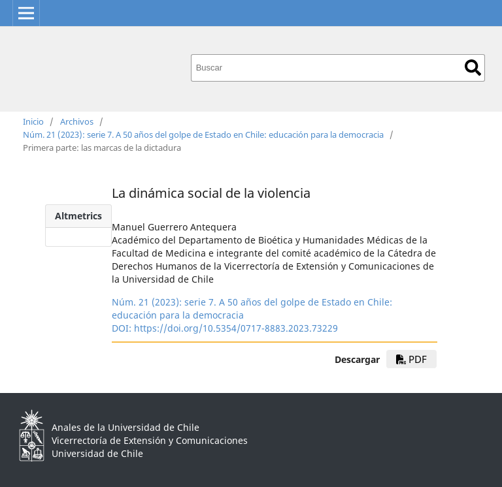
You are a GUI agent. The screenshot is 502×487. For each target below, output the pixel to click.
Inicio (33, 121)
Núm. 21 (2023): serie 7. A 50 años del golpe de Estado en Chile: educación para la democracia (203, 134)
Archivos (76, 121)
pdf (411, 359)
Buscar (473, 67)
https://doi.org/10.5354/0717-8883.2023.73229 (236, 328)
